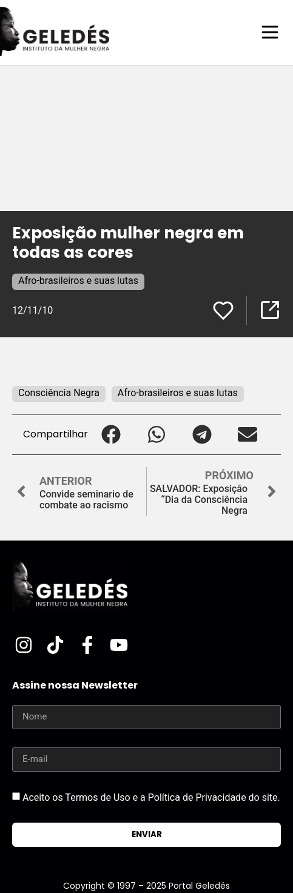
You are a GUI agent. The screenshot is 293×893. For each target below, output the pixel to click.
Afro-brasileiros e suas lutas (78, 280)
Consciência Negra (58, 393)
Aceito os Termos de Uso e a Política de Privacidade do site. (151, 797)
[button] (110, 434)
